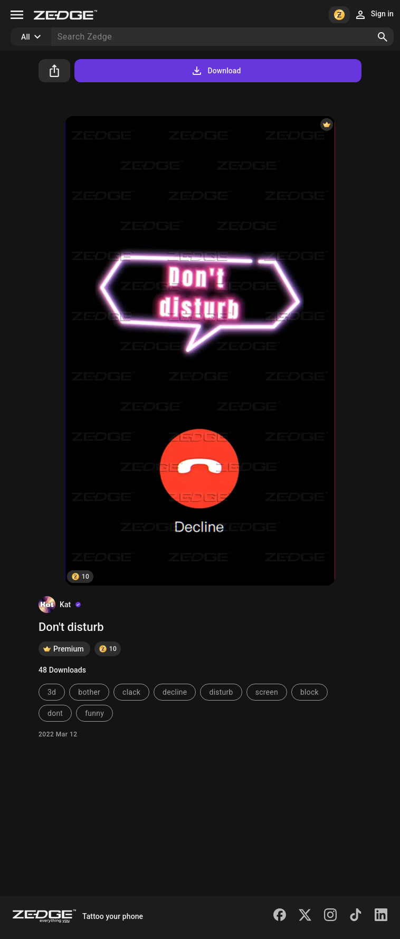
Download (216, 70)
